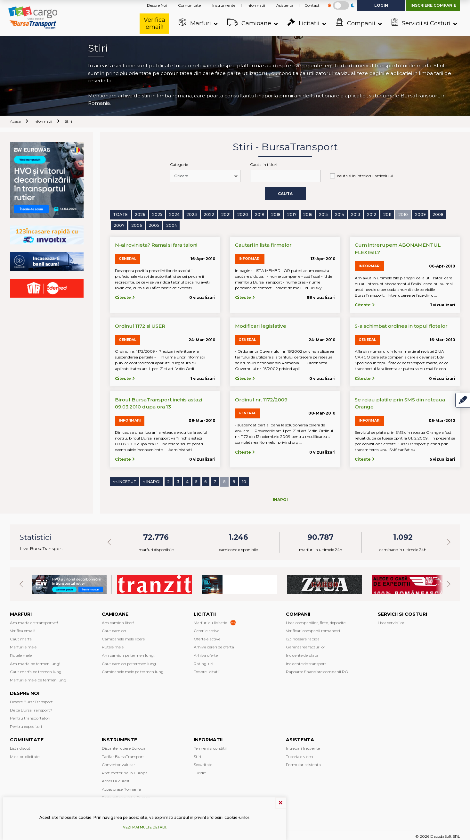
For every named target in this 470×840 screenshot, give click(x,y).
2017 (291, 213)
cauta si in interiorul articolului (365, 175)
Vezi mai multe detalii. (145, 827)
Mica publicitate (24, 754)
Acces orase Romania (121, 786)
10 (244, 480)
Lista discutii (21, 745)
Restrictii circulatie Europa (126, 795)
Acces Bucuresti (116, 778)
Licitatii (303, 23)
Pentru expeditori (26, 723)
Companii (355, 23)
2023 (191, 213)
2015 (323, 213)
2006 (136, 224)
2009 (419, 213)
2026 (139, 213)
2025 (156, 213)
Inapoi (280, 497)
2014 (339, 213)
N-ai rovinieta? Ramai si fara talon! (156, 244)
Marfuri (194, 23)
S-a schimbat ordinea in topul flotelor (401, 325)
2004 (171, 224)
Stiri (197, 754)
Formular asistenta (303, 762)
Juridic (200, 770)
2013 (355, 213)
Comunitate (189, 5)
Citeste (125, 296)
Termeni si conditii (210, 745)
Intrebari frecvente (303, 745)
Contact (312, 5)
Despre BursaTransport (31, 699)
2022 (208, 213)
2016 (307, 213)
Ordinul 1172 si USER (140, 325)
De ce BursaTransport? (31, 707)
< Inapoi (151, 480)
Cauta (285, 193)
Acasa (15, 121)
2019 (259, 213)
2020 (242, 213)
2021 (225, 213)
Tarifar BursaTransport (123, 754)
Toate (120, 213)
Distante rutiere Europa (123, 745)
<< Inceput (124, 480)
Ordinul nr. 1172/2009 (261, 398)
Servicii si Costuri (420, 23)
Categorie (179, 164)
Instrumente (223, 5)
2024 (174, 213)
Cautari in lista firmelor (263, 244)
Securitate (203, 762)
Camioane (248, 23)
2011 (387, 213)
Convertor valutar (118, 762)
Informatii (256, 5)
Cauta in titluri (263, 164)
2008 (437, 213)
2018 (275, 213)
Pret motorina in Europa (125, 770)
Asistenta (284, 5)
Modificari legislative (260, 325)
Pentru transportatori (30, 715)
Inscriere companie (433, 5)
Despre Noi (157, 5)
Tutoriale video (299, 754)
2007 (119, 224)
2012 (371, 213)
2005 (154, 224)
